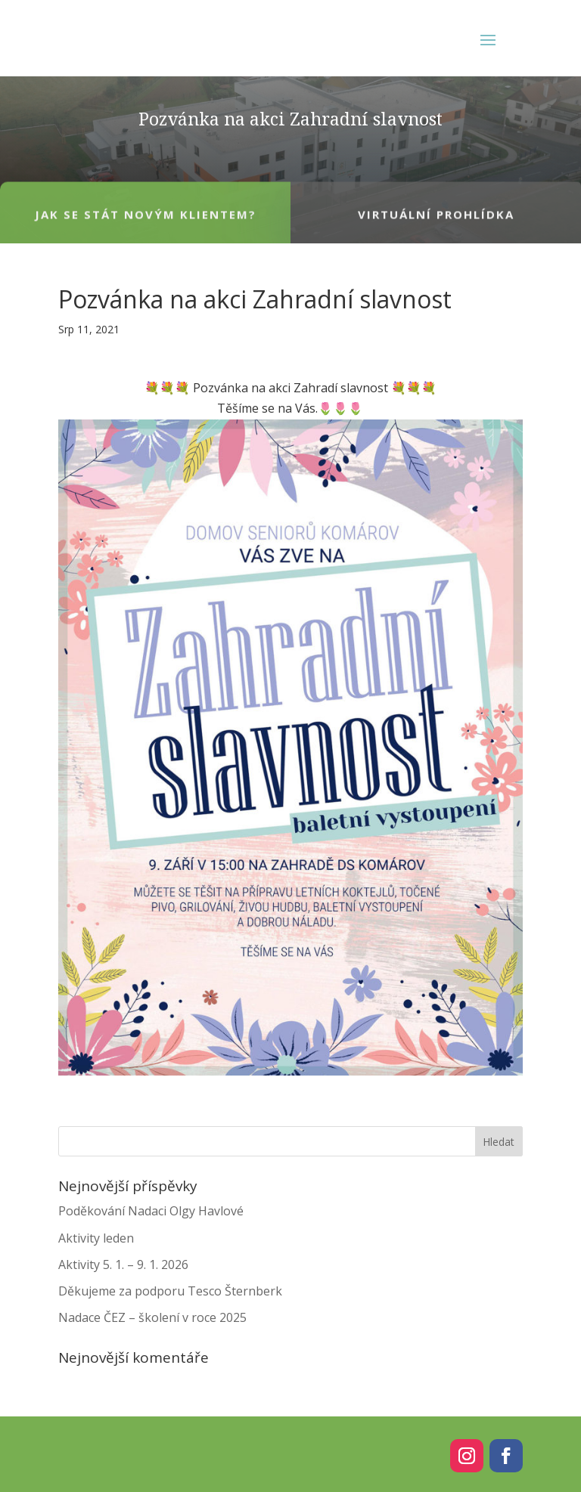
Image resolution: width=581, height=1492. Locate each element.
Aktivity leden (96, 1238)
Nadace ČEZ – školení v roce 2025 (152, 1317)
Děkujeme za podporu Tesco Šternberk (170, 1291)
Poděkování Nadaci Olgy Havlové (151, 1211)
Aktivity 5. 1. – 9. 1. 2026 (123, 1264)
